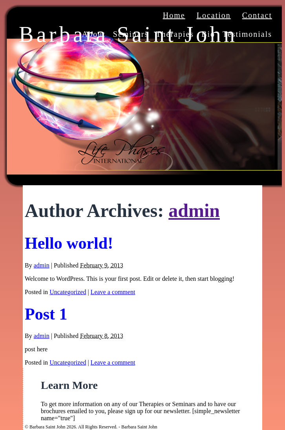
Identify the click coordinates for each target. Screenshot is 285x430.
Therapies (175, 34)
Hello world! (69, 243)
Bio (208, 34)
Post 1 (46, 314)
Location (214, 15)
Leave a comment (113, 292)
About (94, 34)
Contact (257, 15)
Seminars (130, 34)
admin (194, 210)
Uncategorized (67, 292)
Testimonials (247, 34)
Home (174, 15)
